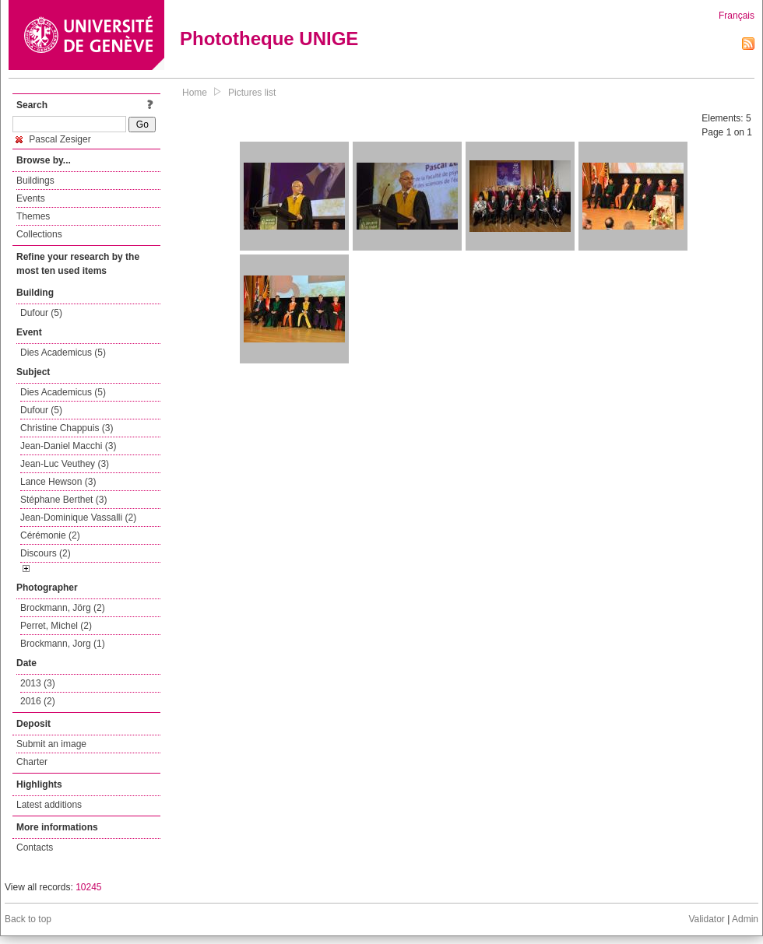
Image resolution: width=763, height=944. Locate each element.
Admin (745, 919)
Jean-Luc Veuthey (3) (64, 463)
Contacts (34, 847)
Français (736, 15)
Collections (39, 234)
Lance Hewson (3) (58, 481)
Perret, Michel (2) (56, 625)
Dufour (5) (41, 312)
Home (194, 92)
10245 (88, 887)
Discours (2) (45, 553)
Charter (31, 761)
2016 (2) (37, 701)
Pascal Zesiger (53, 139)
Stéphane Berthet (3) (63, 499)
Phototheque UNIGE (269, 38)
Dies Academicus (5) (63, 352)
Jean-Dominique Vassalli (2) (78, 517)
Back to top (28, 919)
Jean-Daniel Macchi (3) (68, 445)
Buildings (35, 180)
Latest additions (49, 804)
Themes (33, 216)
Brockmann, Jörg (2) (62, 607)
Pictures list (252, 92)
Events (30, 198)
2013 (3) (37, 683)
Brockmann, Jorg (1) (62, 643)
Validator (706, 919)
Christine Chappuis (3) (66, 428)
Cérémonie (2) (50, 535)
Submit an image (51, 744)
